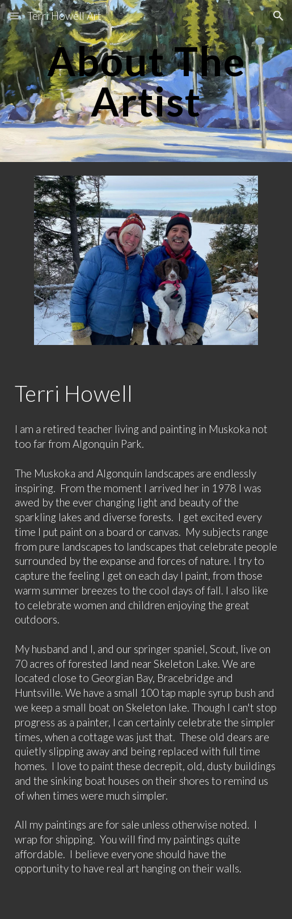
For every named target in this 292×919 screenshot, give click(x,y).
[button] (13, 15)
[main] (146, 81)
